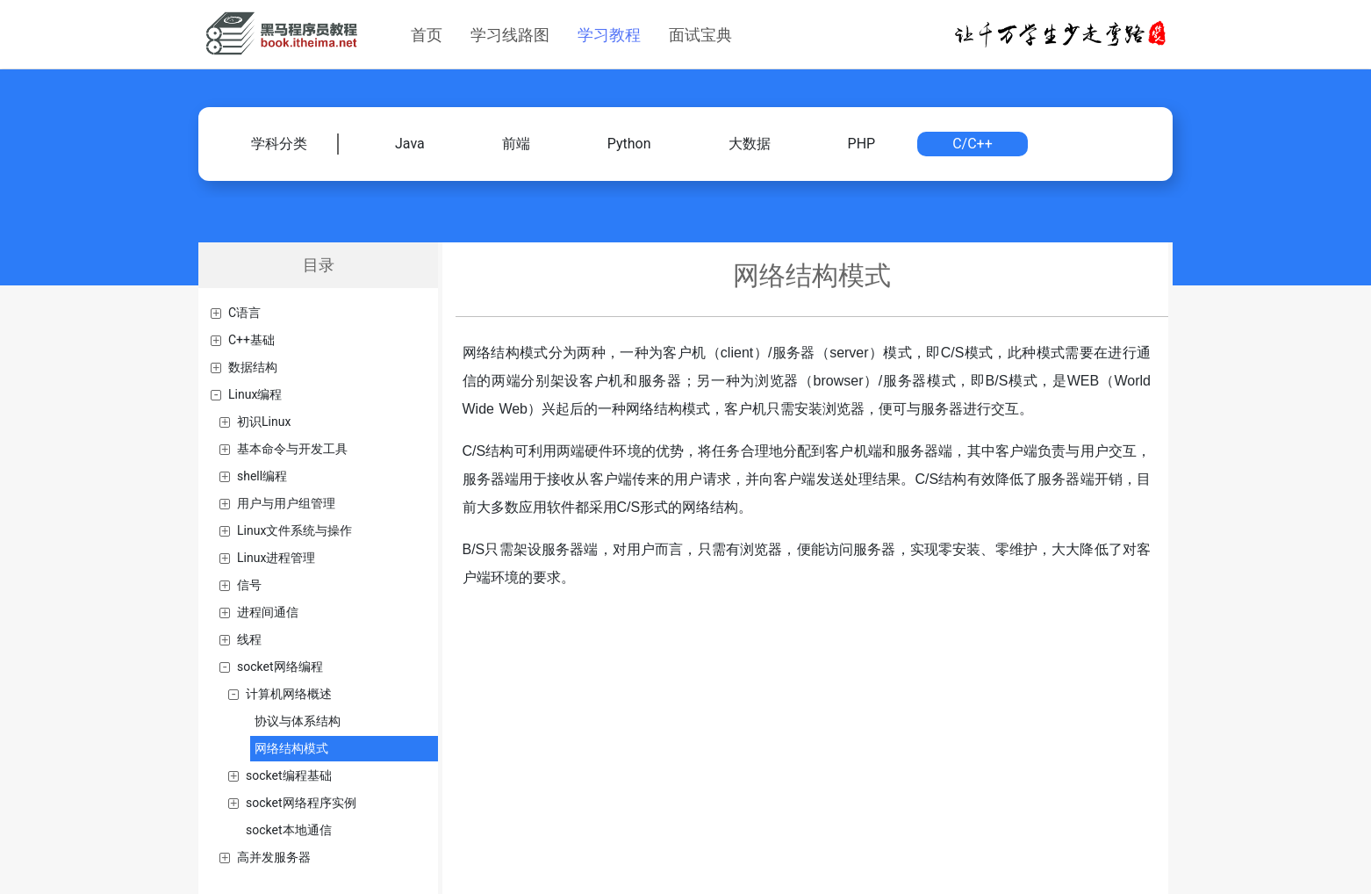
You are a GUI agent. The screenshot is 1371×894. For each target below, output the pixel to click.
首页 (426, 34)
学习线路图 (509, 34)
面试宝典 (700, 34)
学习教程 (609, 34)
